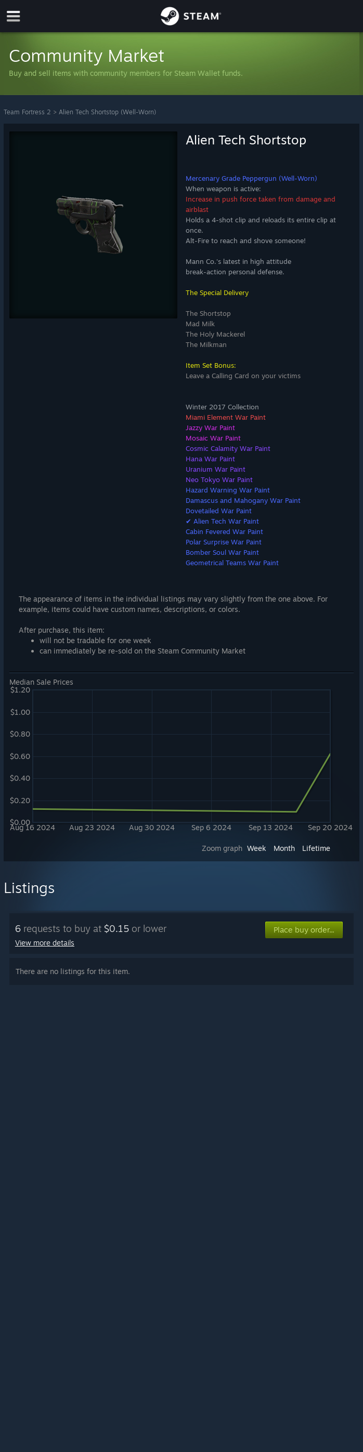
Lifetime (316, 848)
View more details (44, 942)
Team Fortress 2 (27, 112)
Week (256, 848)
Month (284, 848)
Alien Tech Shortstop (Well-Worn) (107, 112)
